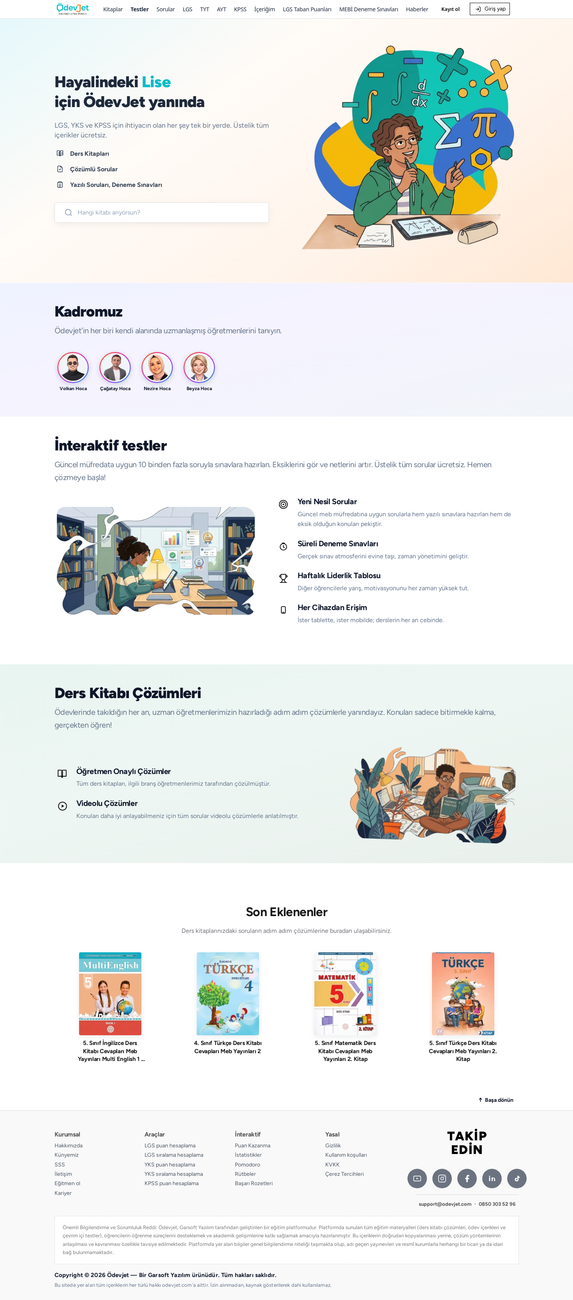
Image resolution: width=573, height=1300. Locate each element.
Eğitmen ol (67, 1183)
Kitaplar (113, 9)
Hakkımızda (69, 1145)
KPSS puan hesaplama (172, 1183)
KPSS (240, 9)
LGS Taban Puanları (307, 9)
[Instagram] (442, 1178)
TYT (204, 9)
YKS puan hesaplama (170, 1164)
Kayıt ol (450, 8)
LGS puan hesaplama (170, 1145)
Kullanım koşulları (346, 1155)
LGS (187, 9)
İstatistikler (248, 1155)
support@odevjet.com (445, 1204)
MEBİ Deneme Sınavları (368, 9)
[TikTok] (517, 1178)
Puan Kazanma (252, 1145)
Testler (139, 9)
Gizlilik (333, 1145)
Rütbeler (245, 1174)
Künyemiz (67, 1155)
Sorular (166, 9)
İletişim (63, 1174)
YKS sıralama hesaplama (174, 1174)
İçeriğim (264, 9)
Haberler (417, 9)
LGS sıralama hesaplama (174, 1155)
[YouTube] (417, 1178)
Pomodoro (247, 1164)
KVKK (332, 1164)
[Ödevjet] (72, 9)
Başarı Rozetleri (254, 1183)
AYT (221, 9)
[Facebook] (467, 1178)
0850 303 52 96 (497, 1204)
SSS (60, 1164)
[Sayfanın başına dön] (496, 1100)
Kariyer (63, 1193)
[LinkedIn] (492, 1178)
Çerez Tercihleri (344, 1174)
